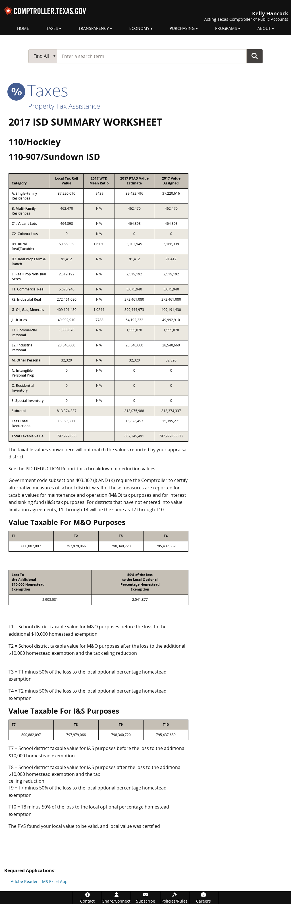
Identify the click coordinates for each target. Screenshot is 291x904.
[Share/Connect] (116, 897)
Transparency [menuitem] (93, 28)
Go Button (255, 56)
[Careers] (203, 897)
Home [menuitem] (23, 28)
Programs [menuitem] (226, 28)
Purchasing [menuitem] (182, 28)
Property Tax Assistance (64, 106)
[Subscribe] (145, 897)
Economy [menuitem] (139, 28)
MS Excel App (55, 881)
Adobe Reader (24, 881)
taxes (38, 90)
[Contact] (87, 897)
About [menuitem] (264, 28)
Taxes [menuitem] (52, 28)
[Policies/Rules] (174, 897)
